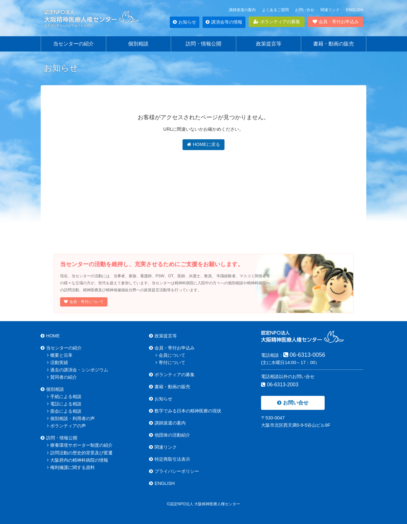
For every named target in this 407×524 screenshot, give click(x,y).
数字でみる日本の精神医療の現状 (185, 410)
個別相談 (138, 43)
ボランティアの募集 (276, 21)
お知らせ (184, 21)
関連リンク (330, 10)
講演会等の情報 (224, 21)
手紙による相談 (64, 396)
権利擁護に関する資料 (71, 467)
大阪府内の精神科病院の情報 (77, 460)
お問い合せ (304, 10)
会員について (170, 355)
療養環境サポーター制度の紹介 (80, 445)
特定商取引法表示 (169, 459)
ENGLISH (354, 10)
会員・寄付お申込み (336, 21)
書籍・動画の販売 (333, 43)
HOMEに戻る (203, 144)
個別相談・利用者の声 (71, 418)
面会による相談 (64, 411)
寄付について (170, 362)
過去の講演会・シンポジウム (77, 369)
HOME (50, 335)
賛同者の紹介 (62, 377)
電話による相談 (64, 403)
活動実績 (57, 362)
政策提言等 (268, 43)
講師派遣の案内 (242, 10)
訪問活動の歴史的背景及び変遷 (80, 452)
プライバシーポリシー (174, 471)
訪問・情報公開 (203, 43)
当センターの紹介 (73, 43)
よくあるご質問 (275, 10)
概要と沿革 (59, 355)
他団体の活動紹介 (169, 435)
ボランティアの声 (66, 425)
